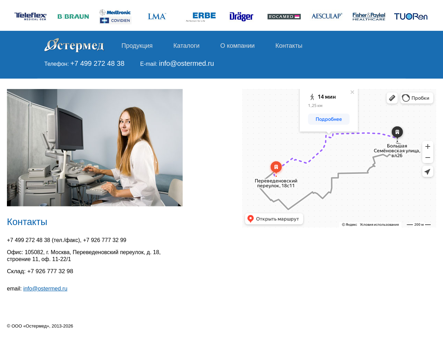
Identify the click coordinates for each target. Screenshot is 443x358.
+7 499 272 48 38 (97, 63)
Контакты (288, 45)
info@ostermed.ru (186, 63)
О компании (237, 45)
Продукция (137, 45)
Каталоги (186, 45)
